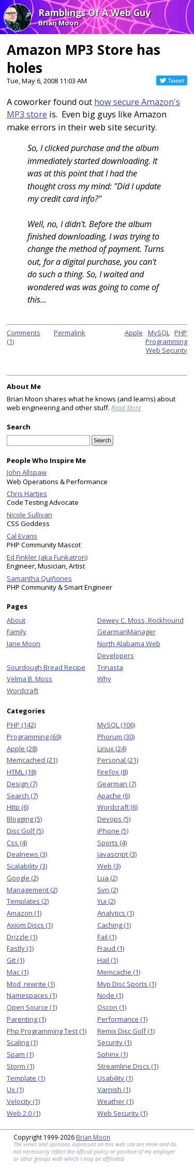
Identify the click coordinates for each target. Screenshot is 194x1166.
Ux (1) (15, 1089)
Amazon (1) (24, 913)
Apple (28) (22, 748)
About (16, 620)
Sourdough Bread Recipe (46, 667)
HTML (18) (21, 771)
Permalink (69, 332)
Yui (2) (106, 901)
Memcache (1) (118, 972)
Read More (126, 407)
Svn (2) (107, 889)
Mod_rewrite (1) (31, 984)
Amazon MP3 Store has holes (83, 58)
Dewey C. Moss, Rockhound (140, 620)
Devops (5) (113, 819)
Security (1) (114, 1042)
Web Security (166, 350)
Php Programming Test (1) (46, 1031)
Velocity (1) (23, 1101)
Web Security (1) (122, 1113)
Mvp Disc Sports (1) (126, 984)
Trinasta (110, 667)
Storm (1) (20, 1066)
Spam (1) (20, 1054)
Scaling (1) (22, 1042)
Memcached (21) (32, 760)
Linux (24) (111, 748)
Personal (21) (117, 760)
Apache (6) (113, 795)
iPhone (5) (112, 830)
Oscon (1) (111, 1007)
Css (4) (17, 842)
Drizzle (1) (22, 936)
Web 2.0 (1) (23, 1113)
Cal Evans (22, 536)
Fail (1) (106, 936)
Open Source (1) (32, 1007)
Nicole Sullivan (29, 514)
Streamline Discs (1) (127, 1066)
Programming (166, 341)
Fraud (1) (110, 948)
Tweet (176, 80)
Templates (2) (28, 901)
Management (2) (32, 889)
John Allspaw (27, 472)
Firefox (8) (112, 771)
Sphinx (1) (112, 1054)
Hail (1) (107, 960)
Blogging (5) (24, 819)
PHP (180, 332)
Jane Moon (23, 643)
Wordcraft (22, 690)
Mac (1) (17, 972)
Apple (134, 332)
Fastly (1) (20, 948)
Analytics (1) (115, 913)
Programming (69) (34, 736)
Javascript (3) (117, 854)
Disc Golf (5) (25, 830)
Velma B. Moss (29, 678)
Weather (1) (115, 1101)
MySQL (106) (116, 724)
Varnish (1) (113, 1089)
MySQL (159, 332)
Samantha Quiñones (39, 578)
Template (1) (26, 1078)
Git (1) (15, 960)
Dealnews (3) (27, 854)
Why (104, 678)
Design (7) (22, 783)
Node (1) (110, 995)
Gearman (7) (116, 783)
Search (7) (22, 795)
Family (16, 631)
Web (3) (109, 866)
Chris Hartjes (27, 493)
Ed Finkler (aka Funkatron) (47, 557)
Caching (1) (114, 925)
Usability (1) (115, 1078)
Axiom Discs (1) (30, 925)
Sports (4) (112, 842)
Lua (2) (107, 878)
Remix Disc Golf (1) (126, 1031)
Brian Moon (93, 1137)
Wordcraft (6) (117, 807)
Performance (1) (122, 1019)
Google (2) (22, 878)
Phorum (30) (116, 736)
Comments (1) (23, 337)
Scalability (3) (27, 866)
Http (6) (17, 807)
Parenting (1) (26, 1019)
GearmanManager (126, 631)
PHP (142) (21, 724)
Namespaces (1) (32, 995)
